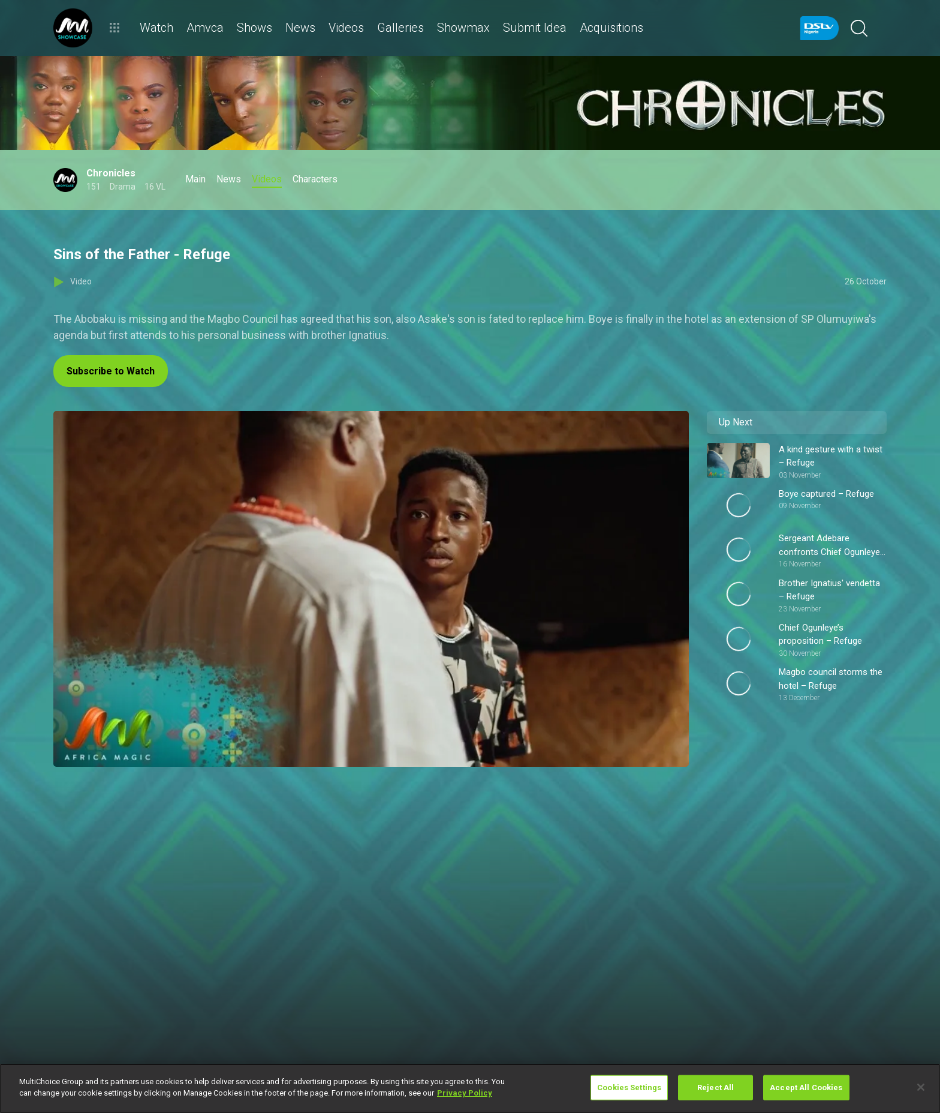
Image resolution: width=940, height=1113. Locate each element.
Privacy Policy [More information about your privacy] (464, 1092)
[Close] (921, 1087)
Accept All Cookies (806, 1087)
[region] (470, 1088)
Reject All (715, 1087)
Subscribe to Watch (111, 371)
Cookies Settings (629, 1087)
